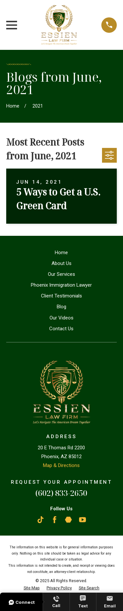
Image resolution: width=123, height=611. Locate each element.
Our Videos (61, 318)
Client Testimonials (61, 296)
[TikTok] (40, 519)
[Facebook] (54, 519)
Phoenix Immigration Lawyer (61, 285)
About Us (61, 263)
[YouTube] (82, 519)
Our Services (61, 274)
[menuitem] (32, 588)
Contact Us (61, 329)
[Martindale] (68, 519)
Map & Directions (61, 465)
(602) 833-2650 (61, 492)
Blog (61, 307)
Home (61, 252)
